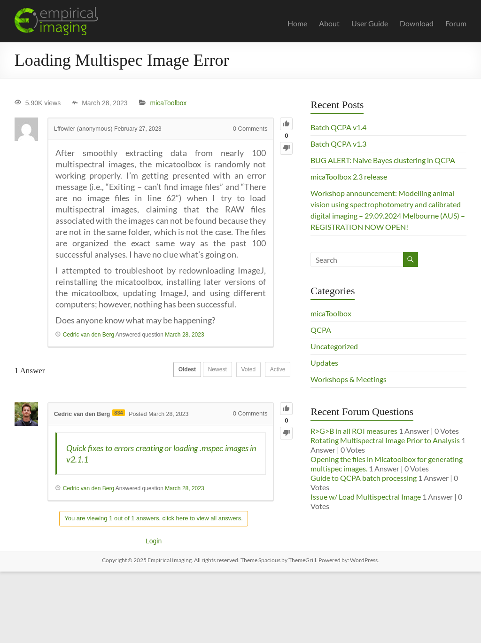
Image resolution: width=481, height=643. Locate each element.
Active (275, 371)
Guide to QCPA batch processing (363, 477)
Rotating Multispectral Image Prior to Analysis (385, 440)
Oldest (170, 371)
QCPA (320, 329)
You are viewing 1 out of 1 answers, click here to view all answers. (153, 518)
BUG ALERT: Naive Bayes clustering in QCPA (382, 160)
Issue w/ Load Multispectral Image (365, 496)
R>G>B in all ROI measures (353, 430)
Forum (455, 23)
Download (417, 23)
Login (154, 541)
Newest (205, 371)
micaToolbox (168, 103)
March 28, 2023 (184, 334)
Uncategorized (334, 346)
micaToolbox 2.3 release (348, 176)
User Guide (369, 23)
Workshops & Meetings (348, 379)
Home (297, 23)
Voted (241, 371)
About (329, 23)
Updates (324, 362)
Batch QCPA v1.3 (338, 143)
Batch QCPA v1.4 (338, 127)
